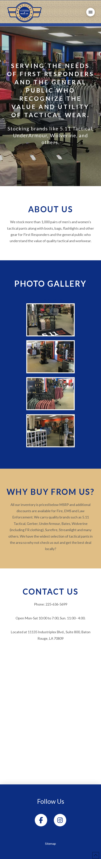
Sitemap (50, 843)
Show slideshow (50, 299)
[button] (90, 12)
